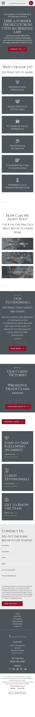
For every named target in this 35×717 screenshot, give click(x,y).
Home (17, 614)
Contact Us (17, 626)
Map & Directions (17, 653)
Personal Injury (17, 624)
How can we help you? (9, 575)
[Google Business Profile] (25, 669)
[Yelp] (21, 669)
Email (3, 563)
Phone (4, 557)
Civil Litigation (17, 619)
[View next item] (25, 343)
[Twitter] (10, 669)
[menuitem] (12, 688)
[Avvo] (17, 669)
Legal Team (17, 616)
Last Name (5, 551)
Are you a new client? (8, 570)
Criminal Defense (17, 621)
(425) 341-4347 (17, 661)
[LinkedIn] (14, 669)
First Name (5, 545)
